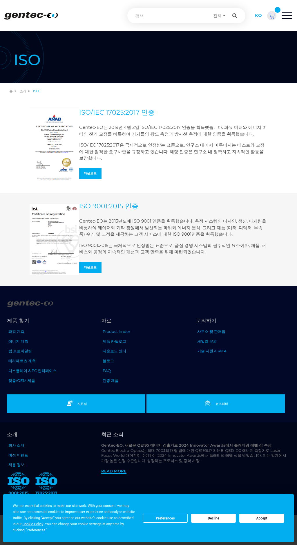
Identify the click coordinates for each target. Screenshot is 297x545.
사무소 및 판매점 (211, 331)
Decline (213, 518)
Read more (113, 471)
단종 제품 (111, 380)
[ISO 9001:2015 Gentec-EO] (18, 484)
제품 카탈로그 (114, 341)
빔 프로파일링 (20, 351)
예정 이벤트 (18, 455)
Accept (261, 518)
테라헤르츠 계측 (22, 360)
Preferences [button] (36, 530)
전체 (217, 15)
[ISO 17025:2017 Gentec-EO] (46, 484)
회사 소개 (16, 445)
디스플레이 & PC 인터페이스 (32, 370)
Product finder (116, 331)
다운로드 (90, 173)
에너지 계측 (18, 341)
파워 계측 (16, 331)
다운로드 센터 (114, 351)
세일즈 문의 (207, 341)
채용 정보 (16, 464)
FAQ (107, 370)
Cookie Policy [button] (32, 524)
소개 (22, 91)
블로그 (108, 360)
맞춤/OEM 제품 (21, 380)
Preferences (165, 518)
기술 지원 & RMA (212, 351)
